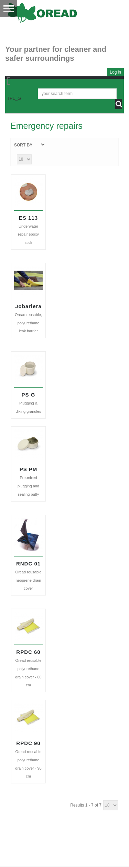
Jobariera (28, 306)
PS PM (28, 469)
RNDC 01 (28, 563)
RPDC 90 (28, 743)
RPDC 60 (28, 652)
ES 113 (28, 218)
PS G (28, 395)
